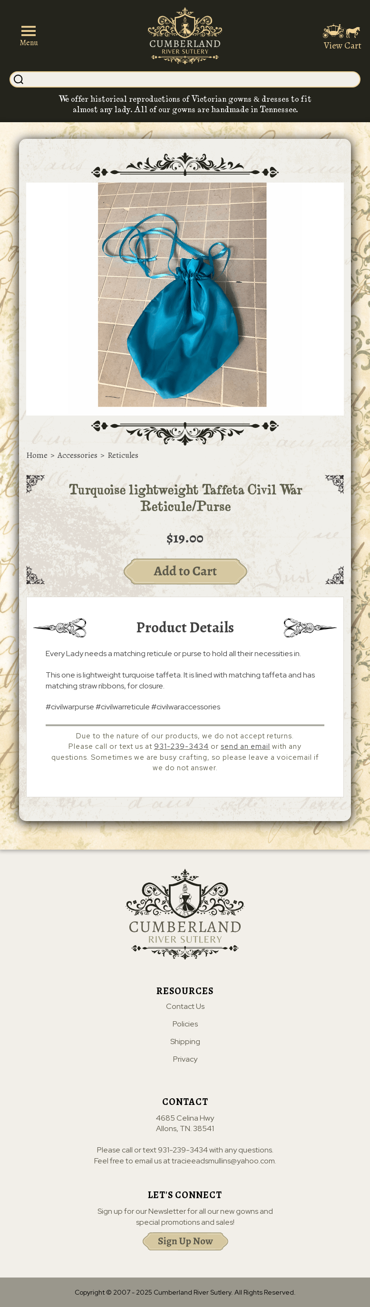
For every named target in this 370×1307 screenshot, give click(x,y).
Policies (185, 1024)
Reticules (122, 455)
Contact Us (185, 1006)
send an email (245, 746)
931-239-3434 (181, 746)
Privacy (185, 1059)
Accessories (77, 455)
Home (37, 455)
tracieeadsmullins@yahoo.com (223, 1161)
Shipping (185, 1042)
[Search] (193, 79)
